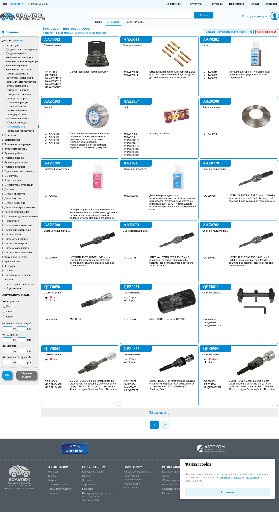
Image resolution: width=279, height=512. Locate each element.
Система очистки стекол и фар (20, 252)
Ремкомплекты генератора (21, 81)
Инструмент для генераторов (15, 126)
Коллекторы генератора (19, 57)
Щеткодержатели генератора (16, 114)
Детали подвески (15, 202)
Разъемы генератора (17, 118)
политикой (252, 477)
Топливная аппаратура (18, 144)
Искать (204, 15)
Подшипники (12, 220)
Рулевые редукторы (16, 162)
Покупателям (195, 3)
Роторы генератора (17, 85)
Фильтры (10, 265)
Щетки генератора (16, 110)
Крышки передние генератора (16, 65)
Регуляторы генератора (19, 77)
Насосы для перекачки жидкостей (18, 284)
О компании (174, 3)
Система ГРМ (13, 234)
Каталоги (10, 279)
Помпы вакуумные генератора (17, 73)
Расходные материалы (18, 229)
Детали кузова (13, 198)
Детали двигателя (15, 193)
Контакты (271, 3)
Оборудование (13, 288)
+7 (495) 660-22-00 (38, 3)
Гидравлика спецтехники (19, 171)
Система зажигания (16, 238)
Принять (227, 492)
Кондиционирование (17, 211)
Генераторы (11, 45)
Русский (13, 4)
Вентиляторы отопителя (19, 184)
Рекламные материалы (18, 275)
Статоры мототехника (18, 94)
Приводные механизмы (18, 225)
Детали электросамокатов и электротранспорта (21, 207)
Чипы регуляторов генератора (16, 98)
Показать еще (159, 413)
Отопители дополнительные (21, 216)
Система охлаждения (17, 247)
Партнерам (216, 3)
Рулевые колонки (15, 166)
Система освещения (16, 243)
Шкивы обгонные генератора (16, 106)
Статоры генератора (17, 89)
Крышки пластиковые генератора (19, 69)
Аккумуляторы (13, 180)
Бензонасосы (12, 139)
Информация (236, 3)
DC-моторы (11, 175)
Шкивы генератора (17, 102)
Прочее (9, 270)
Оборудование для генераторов (16, 122)
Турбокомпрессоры (16, 148)
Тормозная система (16, 256)
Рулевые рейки (13, 153)
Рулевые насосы (14, 157)
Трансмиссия (12, 261)
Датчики (10, 189)
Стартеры (10, 135)
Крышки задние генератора (22, 61)
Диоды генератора (16, 53)
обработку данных (230, 477)
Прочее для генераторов (20, 130)
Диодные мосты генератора (22, 49)
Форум (255, 3)
